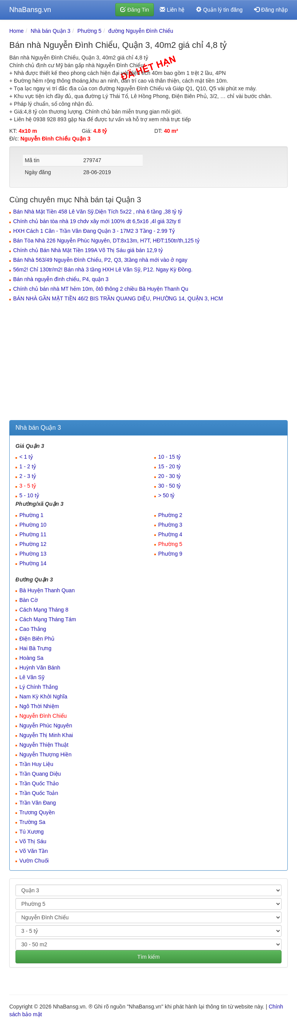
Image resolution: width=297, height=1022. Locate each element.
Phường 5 (89, 31)
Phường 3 (170, 525)
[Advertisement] (148, 362)
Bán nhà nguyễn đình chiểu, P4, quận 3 (61, 279)
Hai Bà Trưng (35, 648)
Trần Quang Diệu (40, 774)
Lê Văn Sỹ (31, 677)
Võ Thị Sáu (32, 841)
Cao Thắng (32, 629)
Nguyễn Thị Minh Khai (46, 735)
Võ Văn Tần (33, 851)
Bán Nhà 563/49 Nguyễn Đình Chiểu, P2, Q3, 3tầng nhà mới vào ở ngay (100, 260)
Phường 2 (170, 515)
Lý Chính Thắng (38, 687)
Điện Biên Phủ (37, 639)
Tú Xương (31, 832)
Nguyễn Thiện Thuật (43, 745)
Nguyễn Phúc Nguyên (45, 725)
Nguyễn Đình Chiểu (43, 716)
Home (16, 31)
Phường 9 (170, 554)
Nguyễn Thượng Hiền (45, 754)
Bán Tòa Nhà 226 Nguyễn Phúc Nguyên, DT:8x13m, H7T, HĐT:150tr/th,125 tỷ (106, 240)
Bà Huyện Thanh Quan (47, 590)
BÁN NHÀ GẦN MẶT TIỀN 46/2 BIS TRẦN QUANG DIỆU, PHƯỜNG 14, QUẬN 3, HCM (118, 298)
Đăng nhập (271, 10)
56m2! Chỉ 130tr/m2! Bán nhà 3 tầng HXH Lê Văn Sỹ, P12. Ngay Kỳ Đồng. (103, 269)
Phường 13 (32, 554)
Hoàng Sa (31, 658)
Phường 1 (31, 515)
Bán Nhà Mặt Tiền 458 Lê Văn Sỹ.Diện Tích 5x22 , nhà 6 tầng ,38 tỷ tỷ (97, 211)
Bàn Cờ (28, 600)
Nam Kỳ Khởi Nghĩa (43, 696)
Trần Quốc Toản (38, 793)
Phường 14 (32, 563)
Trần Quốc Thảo (39, 783)
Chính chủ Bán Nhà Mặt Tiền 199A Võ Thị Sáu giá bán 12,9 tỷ (88, 250)
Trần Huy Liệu (36, 764)
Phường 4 (170, 534)
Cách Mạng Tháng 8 (43, 610)
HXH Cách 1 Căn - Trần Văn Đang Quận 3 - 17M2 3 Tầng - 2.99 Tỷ (94, 231)
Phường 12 (32, 544)
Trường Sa (32, 822)
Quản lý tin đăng (219, 10)
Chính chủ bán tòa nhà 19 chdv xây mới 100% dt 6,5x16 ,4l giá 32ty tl (97, 221)
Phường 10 (32, 525)
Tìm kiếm (148, 957)
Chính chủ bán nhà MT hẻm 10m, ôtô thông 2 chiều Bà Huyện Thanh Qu (100, 289)
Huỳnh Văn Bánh (39, 667)
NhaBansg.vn (30, 10)
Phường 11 (32, 534)
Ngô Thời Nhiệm (39, 706)
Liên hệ (172, 10)
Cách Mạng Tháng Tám (47, 619)
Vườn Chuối (34, 861)
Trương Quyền (37, 812)
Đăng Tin (134, 10)
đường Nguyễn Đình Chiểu (140, 31)
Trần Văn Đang (37, 803)
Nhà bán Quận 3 (50, 31)
